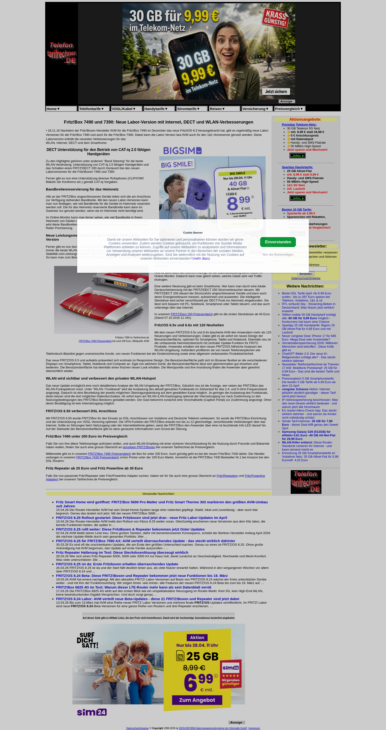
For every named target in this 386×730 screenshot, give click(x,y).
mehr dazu (201, 258)
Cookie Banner (193, 232)
